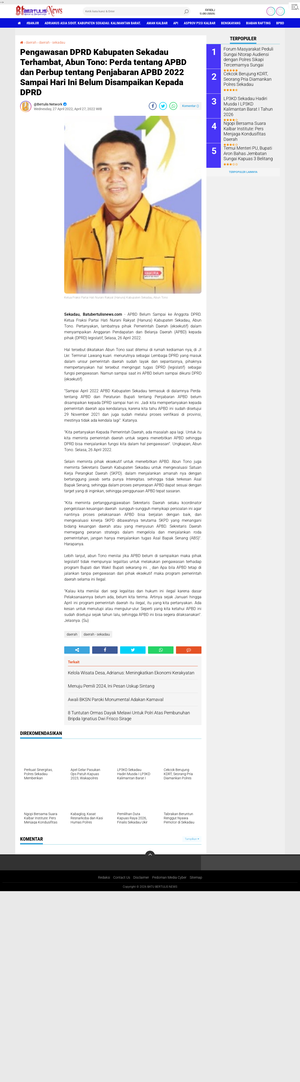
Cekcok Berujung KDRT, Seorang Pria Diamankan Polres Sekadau (245, 78)
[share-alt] (77, 650)
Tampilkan (192, 839)
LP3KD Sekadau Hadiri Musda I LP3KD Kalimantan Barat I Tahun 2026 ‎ (249, 103)
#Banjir (32, 23)
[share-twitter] (163, 106)
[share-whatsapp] (173, 106)
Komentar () (190, 106)
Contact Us (121, 877)
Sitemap (196, 877)
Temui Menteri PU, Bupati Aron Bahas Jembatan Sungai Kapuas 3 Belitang (249, 153)
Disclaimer (141, 877)
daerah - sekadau (52, 42)
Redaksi (104, 877)
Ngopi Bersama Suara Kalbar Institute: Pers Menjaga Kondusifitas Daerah (249, 128)
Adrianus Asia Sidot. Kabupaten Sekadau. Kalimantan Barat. (93, 23)
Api (175, 23)
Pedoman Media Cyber (169, 877)
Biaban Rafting (258, 23)
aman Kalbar (157, 23)
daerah (31, 42)
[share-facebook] (153, 106)
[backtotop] (150, 855)
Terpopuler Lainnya (243, 172)
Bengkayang (230, 23)
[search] (136, 11)
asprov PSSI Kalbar (199, 23)
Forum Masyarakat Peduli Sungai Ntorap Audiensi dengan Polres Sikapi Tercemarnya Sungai (246, 56)
